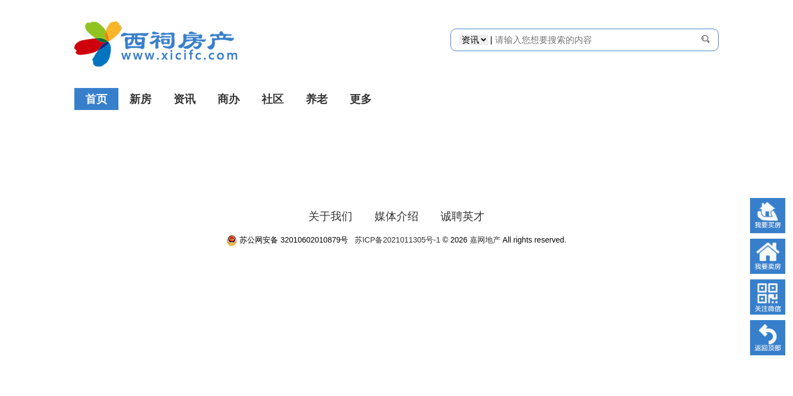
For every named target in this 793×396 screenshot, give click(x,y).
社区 (273, 99)
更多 (361, 99)
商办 (229, 99)
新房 (140, 99)
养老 (317, 99)
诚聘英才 (463, 216)
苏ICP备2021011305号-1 (395, 239)
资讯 (184, 99)
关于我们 (330, 216)
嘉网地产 (485, 239)
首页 (96, 99)
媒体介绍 (396, 216)
